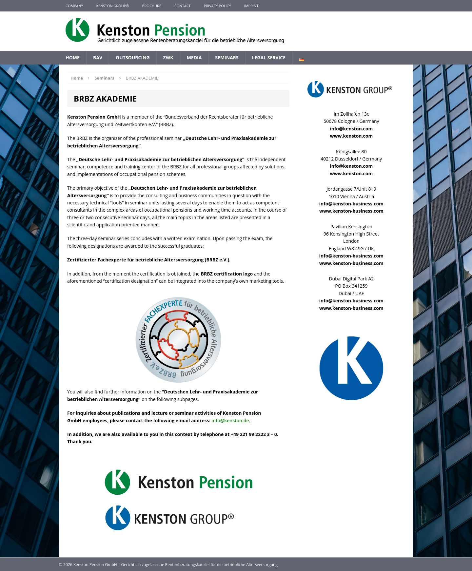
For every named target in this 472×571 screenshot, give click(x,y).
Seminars (226, 57)
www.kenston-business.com (351, 211)
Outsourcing (133, 57)
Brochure (151, 5)
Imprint (251, 5)
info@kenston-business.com (351, 203)
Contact (182, 5)
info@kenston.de (230, 420)
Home (73, 57)
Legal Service (268, 57)
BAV (97, 57)
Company (74, 5)
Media (194, 57)
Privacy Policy (217, 5)
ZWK (168, 57)
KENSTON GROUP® (112, 5)
